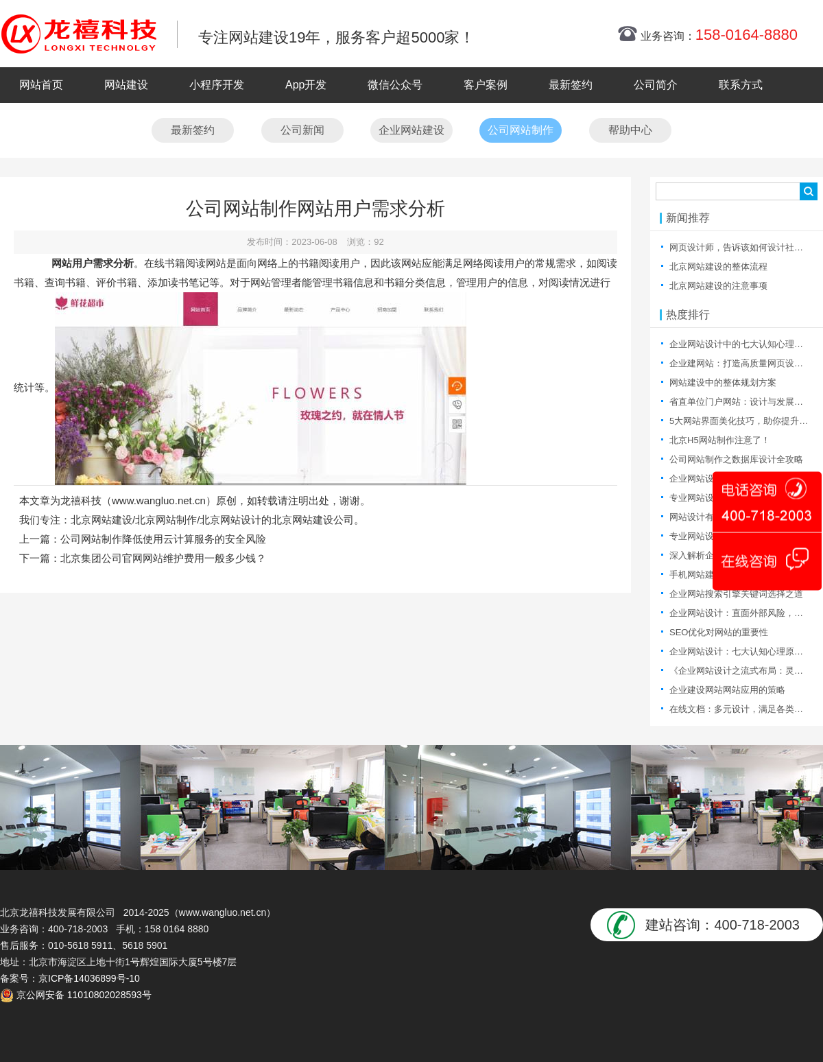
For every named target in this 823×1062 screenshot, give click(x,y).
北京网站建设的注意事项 (718, 286)
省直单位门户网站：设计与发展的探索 (745, 402)
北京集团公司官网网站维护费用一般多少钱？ (163, 558)
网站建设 (126, 85)
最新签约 (571, 85)
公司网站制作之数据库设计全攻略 (736, 459)
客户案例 (486, 85)
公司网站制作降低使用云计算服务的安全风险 (163, 539)
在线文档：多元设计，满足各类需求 (740, 709)
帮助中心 (630, 130)
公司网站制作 (520, 130)
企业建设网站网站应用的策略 (727, 690)
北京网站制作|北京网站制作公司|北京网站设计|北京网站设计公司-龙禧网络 (79, 33)
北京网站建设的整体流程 (718, 266)
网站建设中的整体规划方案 (722, 382)
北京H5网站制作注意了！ (719, 440)
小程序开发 (216, 85)
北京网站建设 (101, 520)
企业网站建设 (411, 130)
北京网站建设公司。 (318, 520)
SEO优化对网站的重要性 (718, 632)
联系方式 (741, 85)
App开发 (305, 85)
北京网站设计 (230, 520)
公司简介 (656, 85)
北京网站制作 (166, 520)
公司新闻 (302, 130)
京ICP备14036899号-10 (89, 978)
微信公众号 (395, 85)
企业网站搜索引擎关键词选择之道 (736, 594)
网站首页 (41, 85)
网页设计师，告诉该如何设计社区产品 (745, 247)
